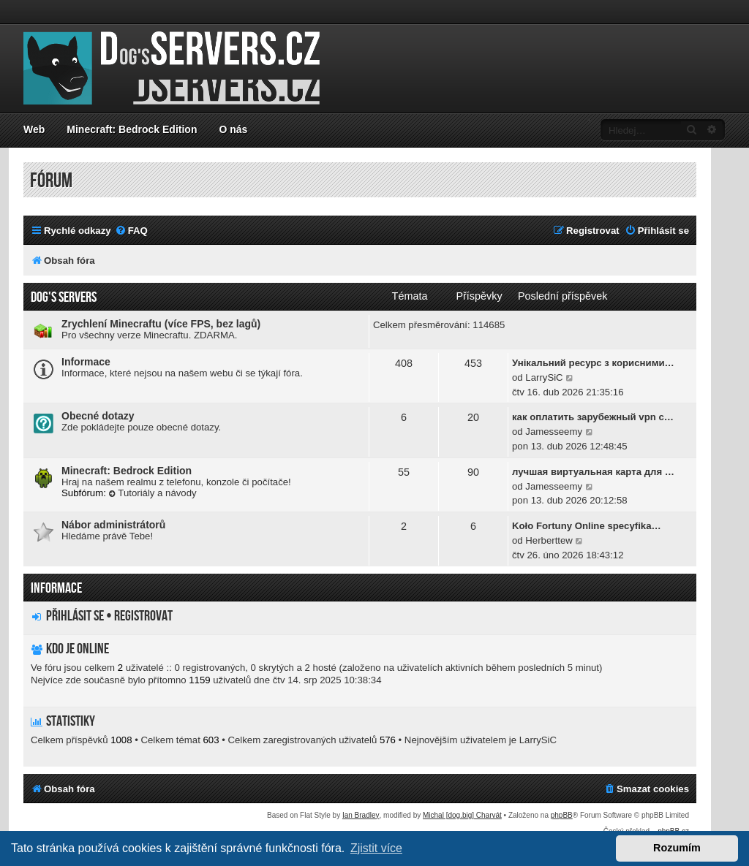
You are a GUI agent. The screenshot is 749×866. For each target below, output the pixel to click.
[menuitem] (131, 230)
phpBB (562, 815)
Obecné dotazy (98, 416)
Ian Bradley (361, 815)
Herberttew (549, 540)
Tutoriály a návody (153, 492)
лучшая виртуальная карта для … (593, 471)
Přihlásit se (75, 616)
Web (34, 129)
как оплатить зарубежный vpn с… (593, 416)
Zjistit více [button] (376, 848)
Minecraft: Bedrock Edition (132, 129)
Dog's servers (64, 297)
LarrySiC (543, 377)
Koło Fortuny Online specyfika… (586, 525)
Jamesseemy (553, 431)
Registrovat (143, 616)
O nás (233, 129)
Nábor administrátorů (113, 525)
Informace (85, 362)
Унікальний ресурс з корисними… (593, 362)
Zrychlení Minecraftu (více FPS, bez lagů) (160, 324)
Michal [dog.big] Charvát (462, 815)
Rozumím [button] (677, 848)
